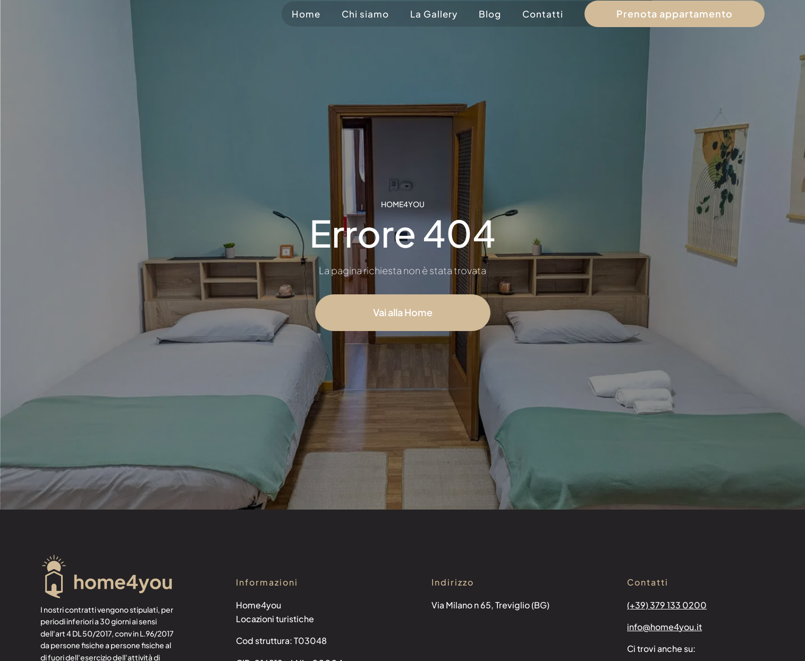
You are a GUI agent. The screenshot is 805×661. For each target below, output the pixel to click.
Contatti (542, 14)
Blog (490, 14)
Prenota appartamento (674, 13)
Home (306, 14)
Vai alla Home (403, 312)
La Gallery (433, 14)
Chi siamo (365, 14)
